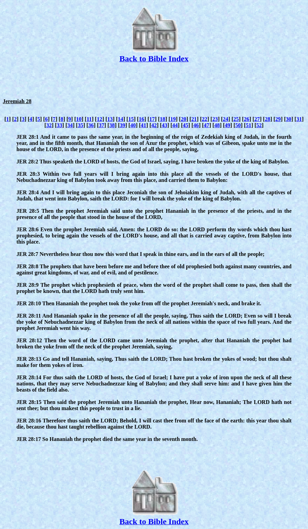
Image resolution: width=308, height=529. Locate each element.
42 (154, 125)
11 (89, 119)
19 (173, 119)
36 (91, 125)
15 (131, 119)
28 (267, 119)
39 (122, 125)
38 (112, 125)
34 (70, 125)
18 (162, 119)
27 (257, 119)
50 (238, 125)
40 (133, 125)
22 (204, 119)
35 (80, 125)
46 (196, 125)
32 (49, 125)
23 (215, 119)
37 (101, 125)
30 (288, 119)
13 (110, 119)
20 (183, 119)
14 (120, 119)
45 (185, 125)
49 (227, 125)
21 (194, 119)
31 (299, 119)
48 (217, 125)
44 (175, 125)
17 (152, 119)
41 (143, 125)
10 (79, 119)
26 (246, 119)
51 (248, 125)
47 (206, 125)
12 (99, 119)
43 (164, 125)
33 (59, 125)
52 (259, 125)
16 (141, 119)
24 (225, 119)
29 (278, 119)
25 (236, 119)
